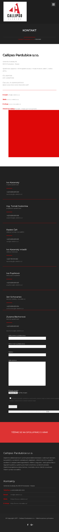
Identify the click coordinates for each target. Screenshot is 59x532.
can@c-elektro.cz (12, 241)
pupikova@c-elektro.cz (14, 285)
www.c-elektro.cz (13, 99)
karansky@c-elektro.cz (14, 194)
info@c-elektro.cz (14, 95)
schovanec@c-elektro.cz (14, 308)
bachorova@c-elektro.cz (14, 331)
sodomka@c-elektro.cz (14, 218)
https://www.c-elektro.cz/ (19, 499)
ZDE (47, 411)
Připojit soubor (26, 392)
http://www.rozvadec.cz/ (18, 503)
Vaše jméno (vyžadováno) (27, 337)
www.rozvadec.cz (15, 104)
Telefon (27, 353)
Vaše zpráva (27, 372)
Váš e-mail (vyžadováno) (27, 345)
